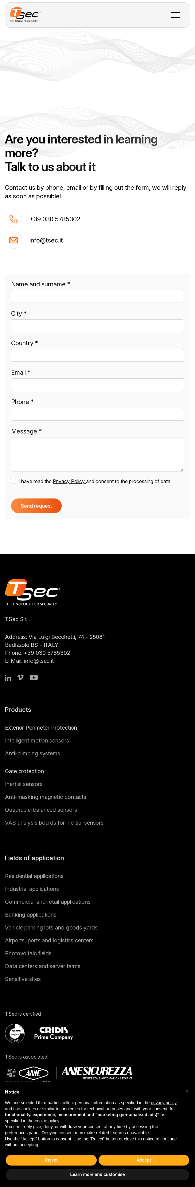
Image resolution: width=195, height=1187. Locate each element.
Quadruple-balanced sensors (41, 810)
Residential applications (34, 876)
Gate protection (24, 771)
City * (19, 313)
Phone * (22, 402)
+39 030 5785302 (42, 219)
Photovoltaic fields (28, 953)
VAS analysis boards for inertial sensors (54, 822)
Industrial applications (32, 889)
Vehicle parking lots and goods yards (51, 927)
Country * (24, 343)
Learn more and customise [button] (97, 1174)
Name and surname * (40, 284)
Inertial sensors (23, 784)
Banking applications (31, 914)
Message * (26, 431)
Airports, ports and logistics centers (49, 940)
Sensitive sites (23, 979)
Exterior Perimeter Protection (41, 727)
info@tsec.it (34, 240)
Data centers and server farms (42, 966)
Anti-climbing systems (32, 753)
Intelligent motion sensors (37, 740)
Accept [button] (144, 1160)
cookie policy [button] (47, 1120)
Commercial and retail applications (48, 902)
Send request (36, 506)
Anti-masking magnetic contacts (45, 797)
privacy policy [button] (164, 1102)
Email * (20, 372)
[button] (187, 1091)
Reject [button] (51, 1160)
